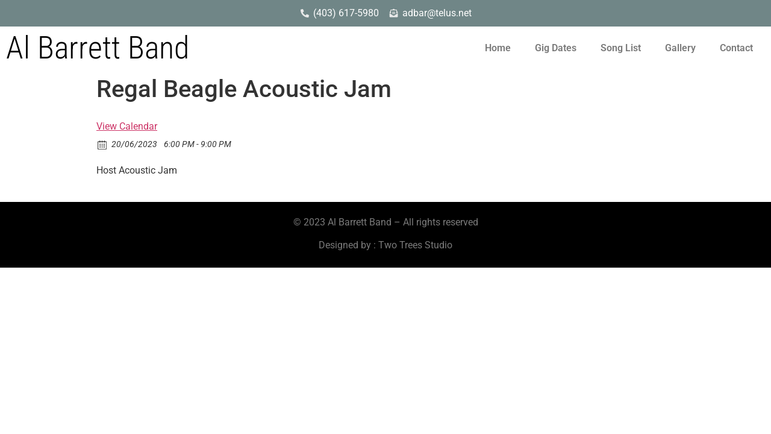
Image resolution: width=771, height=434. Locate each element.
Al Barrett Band (97, 48)
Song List (621, 48)
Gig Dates (555, 48)
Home (498, 48)
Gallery (680, 48)
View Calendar (126, 126)
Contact (736, 48)
